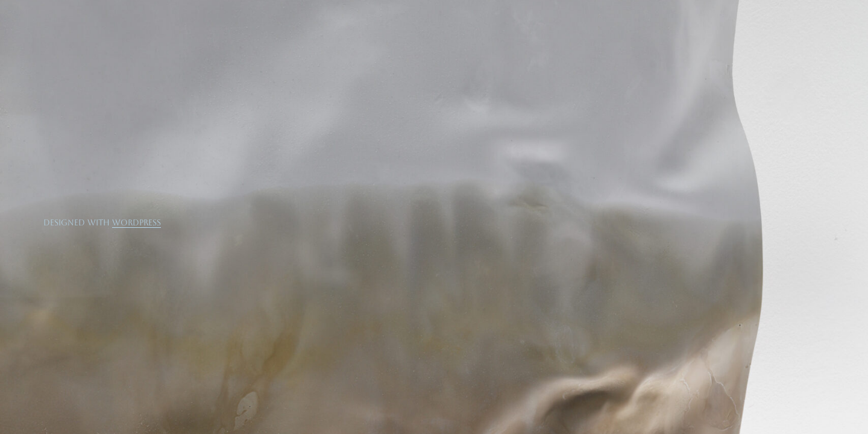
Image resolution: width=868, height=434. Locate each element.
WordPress (136, 222)
